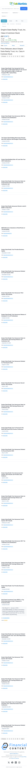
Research (22, 45)
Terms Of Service (15, 758)
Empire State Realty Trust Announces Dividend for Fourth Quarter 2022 (13, 272)
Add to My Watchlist (5, 43)
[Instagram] (19, 762)
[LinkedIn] (15, 762)
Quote (5, 45)
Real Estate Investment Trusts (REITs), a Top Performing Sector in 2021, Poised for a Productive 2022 (12, 601)
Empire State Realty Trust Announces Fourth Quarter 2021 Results (12, 520)
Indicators (4, 16)
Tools (22, 20)
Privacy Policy (23, 756)
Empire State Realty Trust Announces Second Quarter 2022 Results (12, 383)
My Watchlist (15, 12)
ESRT (6, 36)
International (18, 23)
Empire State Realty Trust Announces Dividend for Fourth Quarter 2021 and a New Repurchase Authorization (13, 635)
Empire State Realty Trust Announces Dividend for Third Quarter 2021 (13, 726)
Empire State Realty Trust (7, 233)
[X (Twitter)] (8, 762)
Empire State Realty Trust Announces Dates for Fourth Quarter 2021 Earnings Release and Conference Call (13, 564)
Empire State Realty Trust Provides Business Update (12, 250)
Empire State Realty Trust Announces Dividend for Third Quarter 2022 (13, 362)
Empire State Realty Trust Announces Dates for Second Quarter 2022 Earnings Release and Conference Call (13, 406)
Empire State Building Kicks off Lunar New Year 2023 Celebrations (13, 160)
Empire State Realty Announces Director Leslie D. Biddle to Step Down (13, 206)
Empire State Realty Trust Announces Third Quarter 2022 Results (12, 293)
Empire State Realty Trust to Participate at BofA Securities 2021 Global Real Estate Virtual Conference (13, 703)
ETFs (16, 20)
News (8, 23)
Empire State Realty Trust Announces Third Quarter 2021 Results (12, 658)
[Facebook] (12, 762)
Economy (5, 620)
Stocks (10, 20)
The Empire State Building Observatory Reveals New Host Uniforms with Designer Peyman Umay (13, 138)
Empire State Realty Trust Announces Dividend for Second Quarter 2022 (13, 450)
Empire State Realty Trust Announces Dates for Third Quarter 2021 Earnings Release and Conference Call (13, 680)
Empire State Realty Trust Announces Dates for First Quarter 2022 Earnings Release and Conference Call (13, 497)
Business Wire (5, 79)
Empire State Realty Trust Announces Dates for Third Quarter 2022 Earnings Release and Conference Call (13, 339)
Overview (4, 23)
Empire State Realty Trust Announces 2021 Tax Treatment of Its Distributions (13, 541)
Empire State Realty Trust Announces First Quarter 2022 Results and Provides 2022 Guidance (12, 474)
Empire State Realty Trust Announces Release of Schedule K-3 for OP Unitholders (13, 315)
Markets (4, 20)
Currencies (12, 23)
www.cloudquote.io (14, 753)
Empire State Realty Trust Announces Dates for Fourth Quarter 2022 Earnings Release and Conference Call (13, 182)
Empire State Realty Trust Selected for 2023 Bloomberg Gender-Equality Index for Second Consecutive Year (12, 94)
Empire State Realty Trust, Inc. (8, 121)
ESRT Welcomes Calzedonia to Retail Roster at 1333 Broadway (13, 228)
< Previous (3, 56)
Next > (22, 56)
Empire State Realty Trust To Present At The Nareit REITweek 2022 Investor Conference (12, 428)
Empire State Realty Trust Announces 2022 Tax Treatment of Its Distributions (13, 116)
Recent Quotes (5, 12)
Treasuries (4, 26)
